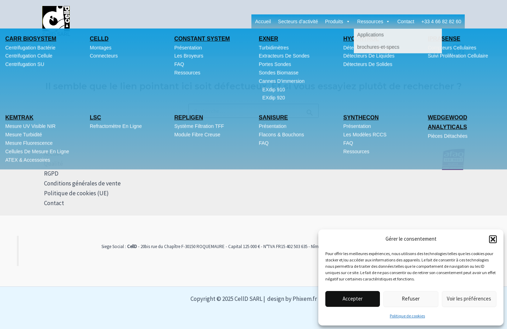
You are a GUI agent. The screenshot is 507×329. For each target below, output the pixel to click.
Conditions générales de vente (80, 183)
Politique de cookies (407, 315)
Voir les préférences (469, 298)
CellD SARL (56, 34)
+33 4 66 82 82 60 (441, 21)
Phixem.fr (305, 299)
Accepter (353, 298)
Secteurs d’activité (298, 21)
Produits (337, 21)
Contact (405, 21)
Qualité (51, 163)
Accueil (263, 21)
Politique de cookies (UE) (74, 193)
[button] (492, 239)
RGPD (49, 173)
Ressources (373, 21)
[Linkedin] (458, 49)
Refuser (411, 298)
